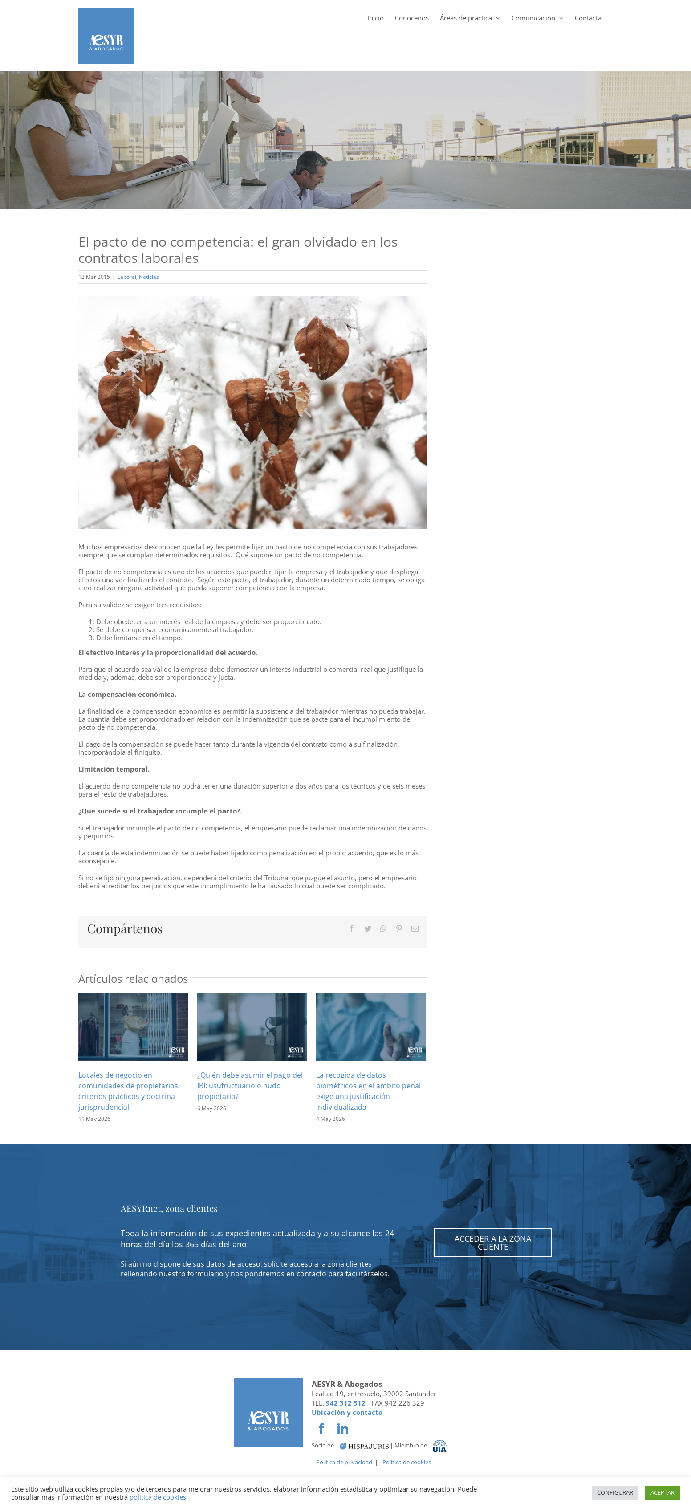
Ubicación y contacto (347, 1412)
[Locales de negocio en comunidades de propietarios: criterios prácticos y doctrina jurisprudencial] (133, 1026)
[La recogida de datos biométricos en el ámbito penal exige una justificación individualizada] (371, 1026)
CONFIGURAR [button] (615, 1492)
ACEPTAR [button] (662, 1492)
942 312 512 (346, 1403)
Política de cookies (406, 1462)
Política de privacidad (344, 1462)
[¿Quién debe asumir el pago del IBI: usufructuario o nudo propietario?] (252, 1026)
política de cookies (158, 1496)
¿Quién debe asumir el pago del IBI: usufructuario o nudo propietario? (250, 1085)
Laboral (127, 277)
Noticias (149, 277)
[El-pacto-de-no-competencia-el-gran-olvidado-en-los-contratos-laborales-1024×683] (252, 412)
